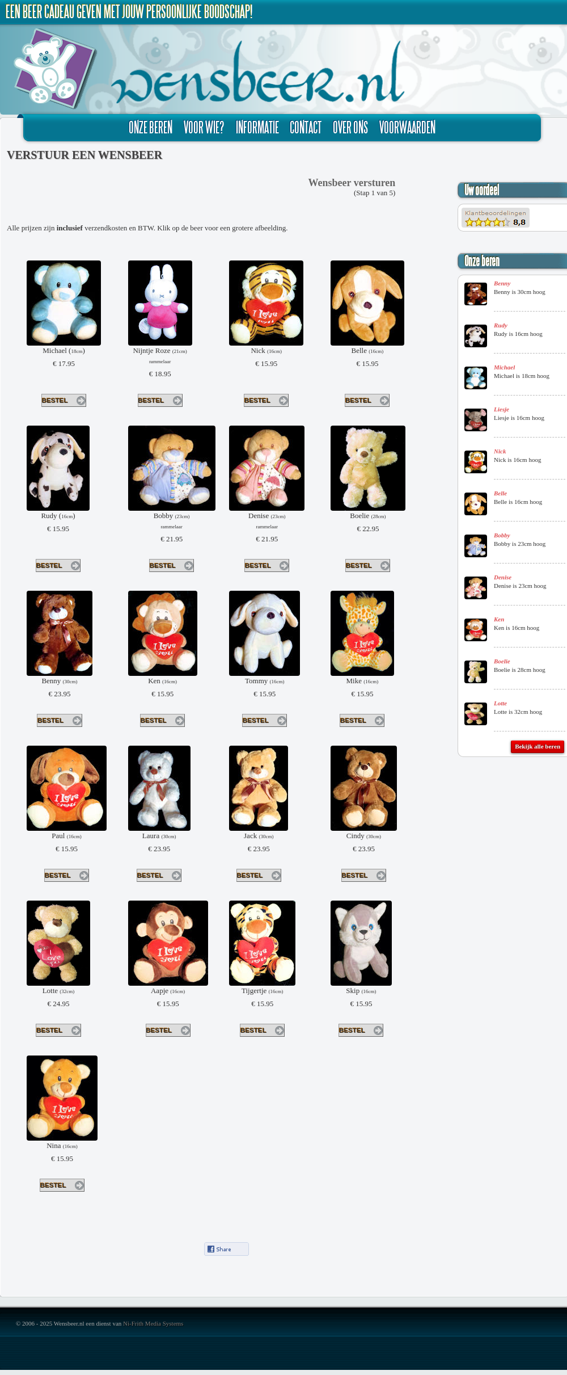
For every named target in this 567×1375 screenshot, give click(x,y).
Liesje (501, 409)
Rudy (500, 325)
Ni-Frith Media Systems (153, 1323)
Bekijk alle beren (537, 746)
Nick (500, 451)
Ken (499, 619)
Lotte (500, 703)
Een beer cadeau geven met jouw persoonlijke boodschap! (129, 11)
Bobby (502, 535)
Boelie (502, 661)
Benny (502, 283)
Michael (504, 367)
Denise (502, 577)
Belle (500, 493)
